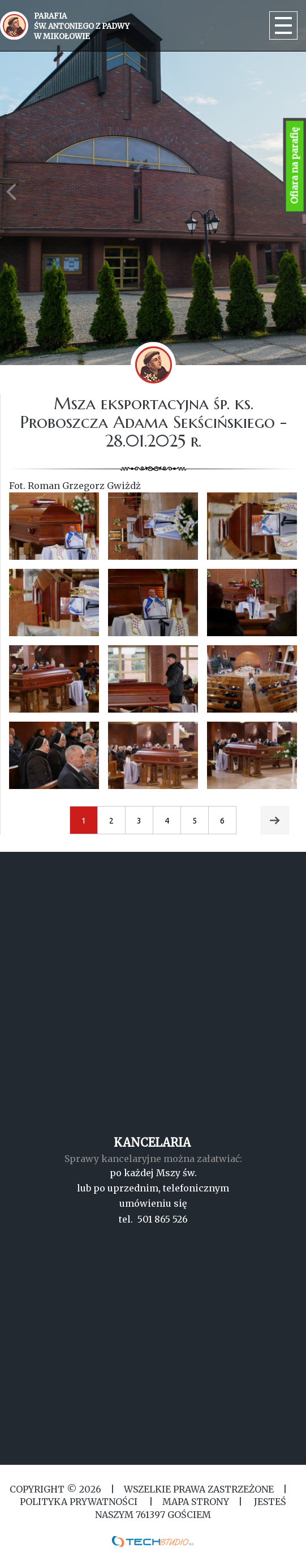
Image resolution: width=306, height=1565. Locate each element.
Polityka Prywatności (80, 1501)
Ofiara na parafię (294, 166)
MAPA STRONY (195, 1501)
